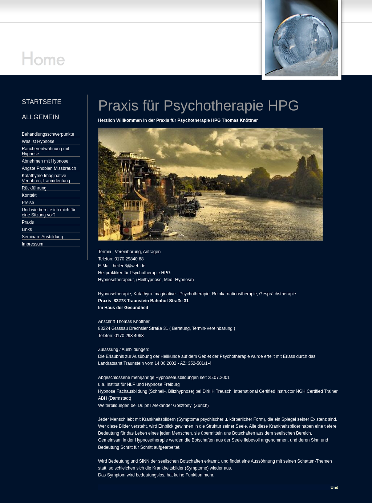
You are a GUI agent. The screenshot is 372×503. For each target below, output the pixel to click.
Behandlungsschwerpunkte (48, 134)
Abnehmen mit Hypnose (45, 161)
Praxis (28, 222)
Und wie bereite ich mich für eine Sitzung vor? (49, 212)
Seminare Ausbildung (42, 236)
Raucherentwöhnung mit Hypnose (45, 151)
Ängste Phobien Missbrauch (49, 168)
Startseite (41, 101)
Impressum (32, 244)
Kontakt (29, 195)
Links (27, 229)
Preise (28, 202)
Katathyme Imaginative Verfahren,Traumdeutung (46, 178)
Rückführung (34, 188)
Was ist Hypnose (38, 141)
